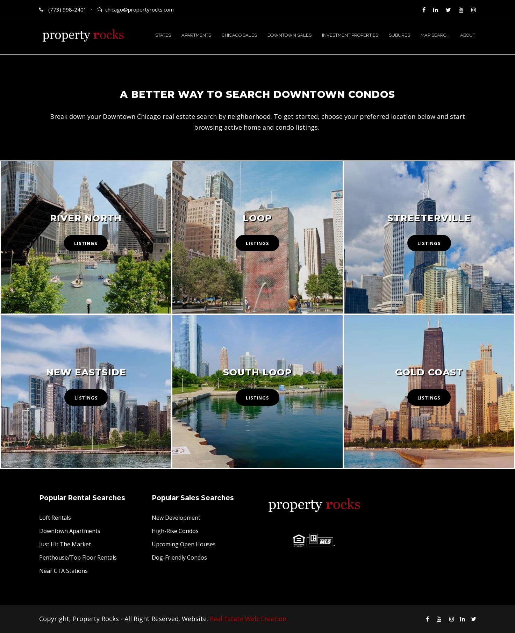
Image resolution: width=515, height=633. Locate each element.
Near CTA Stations (63, 571)
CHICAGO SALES (239, 35)
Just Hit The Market (65, 544)
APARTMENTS (196, 35)
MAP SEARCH (435, 35)
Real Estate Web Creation (248, 618)
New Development (176, 517)
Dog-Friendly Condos (179, 557)
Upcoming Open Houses (184, 544)
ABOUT (467, 35)
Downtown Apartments (69, 531)
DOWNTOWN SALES (289, 35)
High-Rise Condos (175, 531)
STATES (163, 35)
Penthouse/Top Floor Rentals (78, 557)
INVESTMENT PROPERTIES (350, 35)
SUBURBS (399, 35)
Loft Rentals (55, 517)
